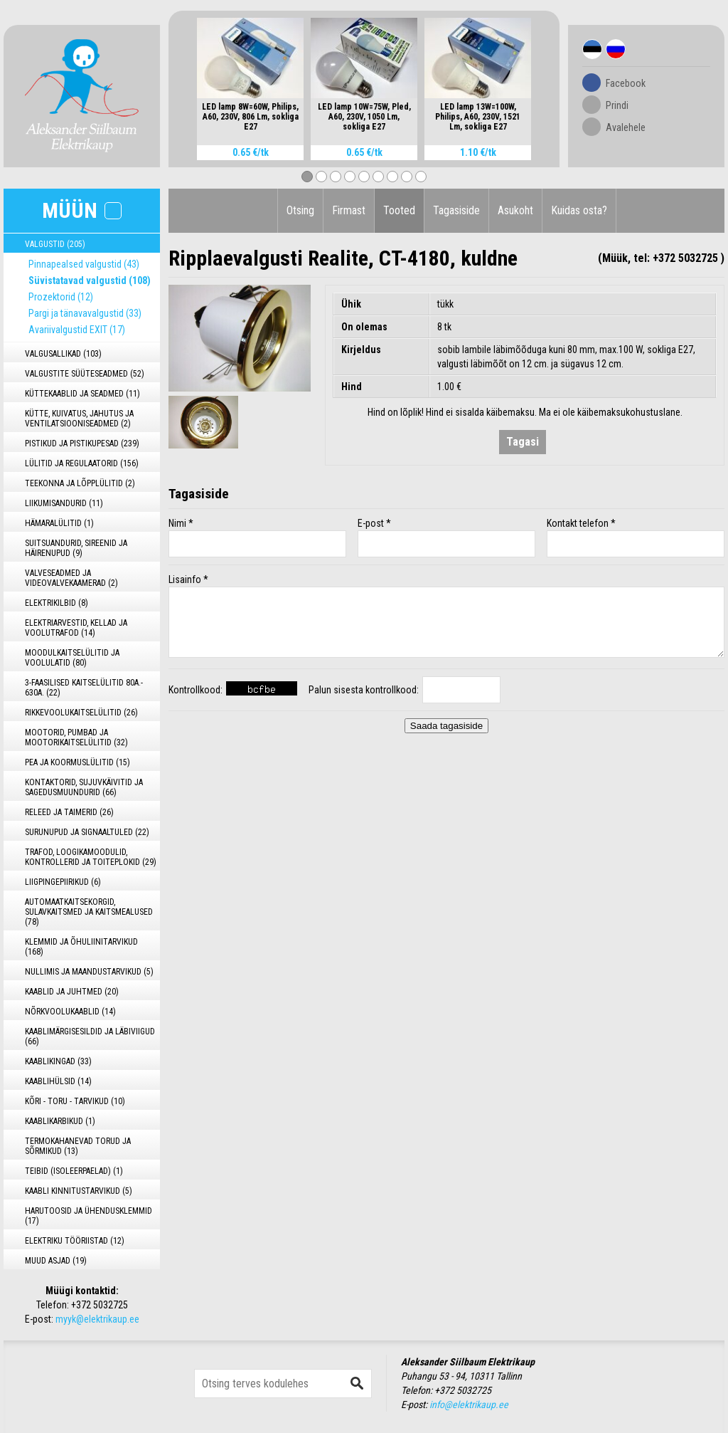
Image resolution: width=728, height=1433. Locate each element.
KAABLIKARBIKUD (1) (60, 1121)
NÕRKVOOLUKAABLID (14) (70, 1012)
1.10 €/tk (478, 152)
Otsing (300, 210)
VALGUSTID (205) (55, 244)
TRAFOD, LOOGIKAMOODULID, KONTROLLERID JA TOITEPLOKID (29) (90, 857)
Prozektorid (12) (60, 297)
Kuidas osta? (579, 210)
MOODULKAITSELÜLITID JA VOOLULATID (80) (72, 658)
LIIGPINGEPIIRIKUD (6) (63, 882)
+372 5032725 (99, 1305)
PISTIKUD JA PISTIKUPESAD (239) (82, 443)
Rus (616, 49)
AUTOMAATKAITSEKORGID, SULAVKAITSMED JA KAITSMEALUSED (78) (89, 912)
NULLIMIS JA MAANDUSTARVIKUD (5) (89, 972)
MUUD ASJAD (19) (56, 1261)
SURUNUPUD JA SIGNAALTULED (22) (87, 832)
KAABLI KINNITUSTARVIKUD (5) (78, 1191)
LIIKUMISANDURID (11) (64, 503)
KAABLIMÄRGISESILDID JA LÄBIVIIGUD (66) (90, 1036)
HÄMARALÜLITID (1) (59, 523)
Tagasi (522, 441)
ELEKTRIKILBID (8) (56, 603)
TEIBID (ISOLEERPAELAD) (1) (74, 1171)
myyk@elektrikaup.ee (97, 1319)
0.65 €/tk (250, 152)
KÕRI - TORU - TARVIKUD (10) (75, 1101)
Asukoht (515, 210)
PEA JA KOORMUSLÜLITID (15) (77, 762)
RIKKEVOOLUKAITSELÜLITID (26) (81, 713)
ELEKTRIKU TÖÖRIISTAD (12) (74, 1241)
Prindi (617, 105)
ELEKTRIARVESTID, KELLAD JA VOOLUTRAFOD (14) (76, 628)
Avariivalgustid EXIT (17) (76, 329)
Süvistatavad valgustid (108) (89, 280)
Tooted (399, 210)
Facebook (626, 83)
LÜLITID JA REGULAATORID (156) (82, 463)
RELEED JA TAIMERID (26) (69, 812)
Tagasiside (456, 210)
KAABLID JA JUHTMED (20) (72, 992)
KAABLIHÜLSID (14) (58, 1081)
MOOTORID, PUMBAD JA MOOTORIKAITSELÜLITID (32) (76, 737)
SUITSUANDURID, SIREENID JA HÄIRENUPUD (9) (76, 548)
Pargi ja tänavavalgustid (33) (84, 313)
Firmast (348, 210)
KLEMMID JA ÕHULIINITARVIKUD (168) (81, 947)
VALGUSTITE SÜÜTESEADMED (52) (84, 374)
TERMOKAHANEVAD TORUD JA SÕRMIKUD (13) (78, 1146)
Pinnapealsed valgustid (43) (83, 264)
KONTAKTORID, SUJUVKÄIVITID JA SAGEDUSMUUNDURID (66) (84, 787)
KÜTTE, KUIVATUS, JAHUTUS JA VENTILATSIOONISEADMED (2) (79, 419)
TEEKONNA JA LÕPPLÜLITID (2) (80, 483)
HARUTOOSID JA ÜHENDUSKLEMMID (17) (88, 1216)
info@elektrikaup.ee (468, 1404)
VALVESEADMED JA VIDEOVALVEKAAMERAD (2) (71, 578)
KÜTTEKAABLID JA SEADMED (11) (82, 394)
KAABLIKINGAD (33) (58, 1061)
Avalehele (626, 127)
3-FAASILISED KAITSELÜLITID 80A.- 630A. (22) (84, 688)
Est (592, 49)
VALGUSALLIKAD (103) (63, 354)
